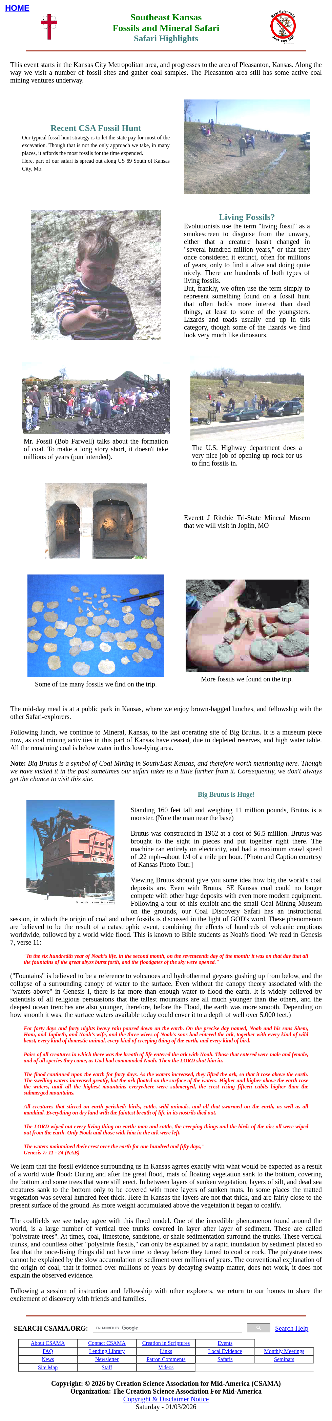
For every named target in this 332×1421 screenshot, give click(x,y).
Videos (166, 1367)
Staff (107, 1367)
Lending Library (107, 1351)
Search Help (291, 1328)
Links (166, 1351)
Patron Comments (165, 1359)
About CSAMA (48, 1343)
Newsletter (107, 1359)
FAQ (48, 1351)
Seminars (284, 1359)
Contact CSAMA (107, 1343)
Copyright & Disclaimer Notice (166, 1399)
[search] (166, 1328)
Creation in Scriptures (166, 1343)
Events (225, 1343)
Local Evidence (225, 1351)
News (48, 1359)
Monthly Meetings (284, 1351)
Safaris (224, 1359)
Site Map (48, 1367)
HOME (17, 8)
